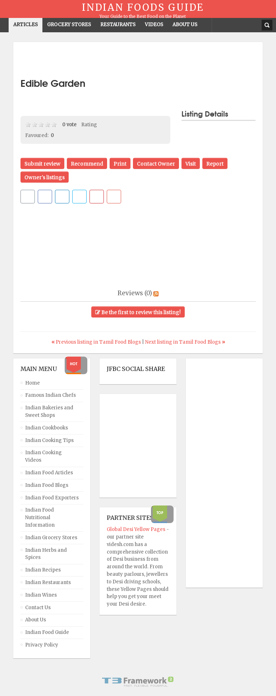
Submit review (42, 163)
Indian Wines (41, 595)
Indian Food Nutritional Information (40, 517)
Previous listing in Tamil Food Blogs (96, 342)
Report (215, 163)
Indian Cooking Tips (49, 440)
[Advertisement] (138, 60)
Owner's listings (44, 177)
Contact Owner (156, 163)
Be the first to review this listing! (138, 312)
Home (32, 383)
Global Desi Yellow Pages (136, 529)
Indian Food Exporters (52, 498)
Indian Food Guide (47, 632)
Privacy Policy (41, 645)
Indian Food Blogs (46, 485)
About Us (35, 620)
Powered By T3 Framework (138, 682)
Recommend (87, 163)
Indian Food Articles (49, 473)
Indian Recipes (43, 570)
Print (120, 163)
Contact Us (38, 608)
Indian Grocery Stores (51, 538)
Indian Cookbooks (46, 428)
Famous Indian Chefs (50, 395)
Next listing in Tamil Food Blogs (185, 342)
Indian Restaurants (48, 582)
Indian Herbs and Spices (46, 554)
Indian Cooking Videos (43, 456)
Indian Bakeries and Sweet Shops (49, 411)
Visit (190, 163)
